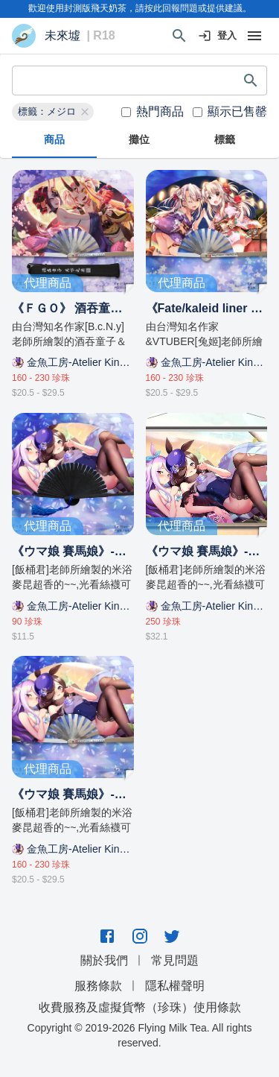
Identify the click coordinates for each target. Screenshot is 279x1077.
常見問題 (175, 960)
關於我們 (104, 960)
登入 (218, 36)
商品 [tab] (54, 140)
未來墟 (62, 36)
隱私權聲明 (175, 985)
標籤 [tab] (224, 140)
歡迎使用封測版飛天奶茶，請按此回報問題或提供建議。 (139, 8)
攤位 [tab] (139, 140)
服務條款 (98, 985)
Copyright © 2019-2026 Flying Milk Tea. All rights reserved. (140, 1035)
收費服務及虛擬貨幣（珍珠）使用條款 (140, 1007)
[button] (53, 112)
